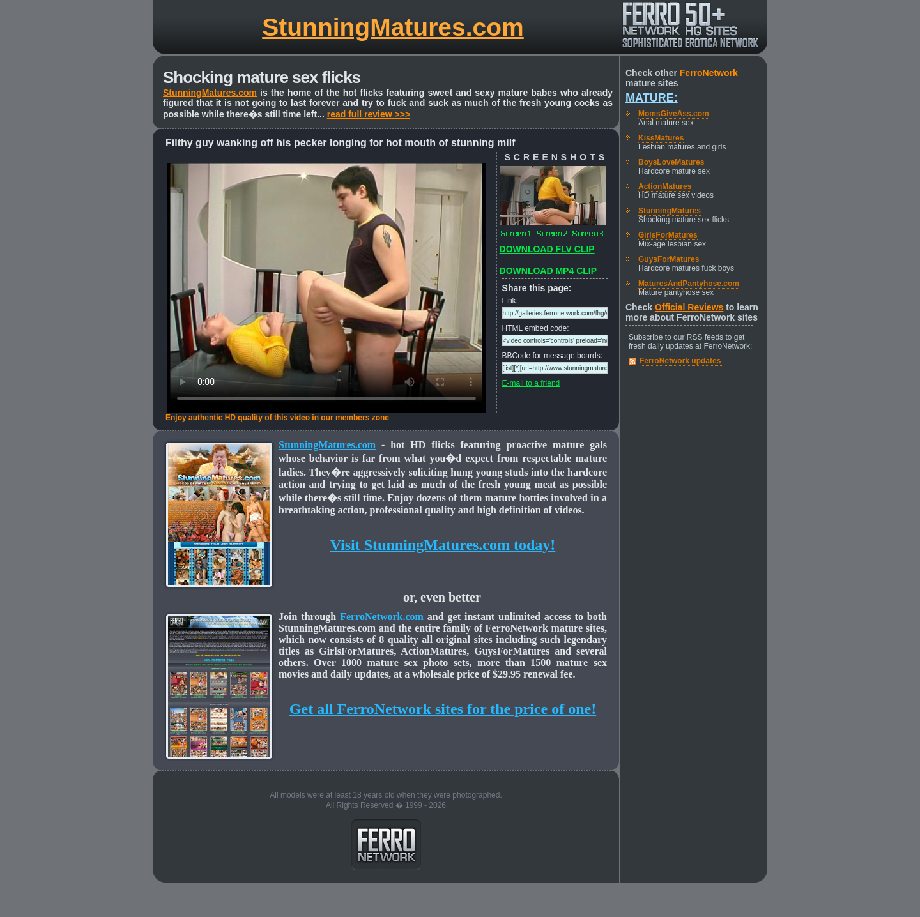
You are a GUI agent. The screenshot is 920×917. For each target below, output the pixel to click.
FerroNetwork (709, 73)
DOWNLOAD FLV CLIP (547, 249)
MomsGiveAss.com (673, 113)
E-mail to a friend (531, 383)
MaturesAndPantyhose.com (688, 283)
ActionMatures (664, 186)
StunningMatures (669, 210)
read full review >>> (368, 114)
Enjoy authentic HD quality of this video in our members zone (277, 417)
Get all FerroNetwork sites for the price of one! (442, 709)
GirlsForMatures (668, 235)
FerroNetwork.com (382, 616)
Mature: (651, 97)
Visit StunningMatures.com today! (443, 544)
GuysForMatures (668, 259)
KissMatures (661, 137)
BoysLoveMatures (671, 162)
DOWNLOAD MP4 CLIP (548, 271)
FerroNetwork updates (680, 360)
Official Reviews (689, 307)
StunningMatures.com (393, 27)
